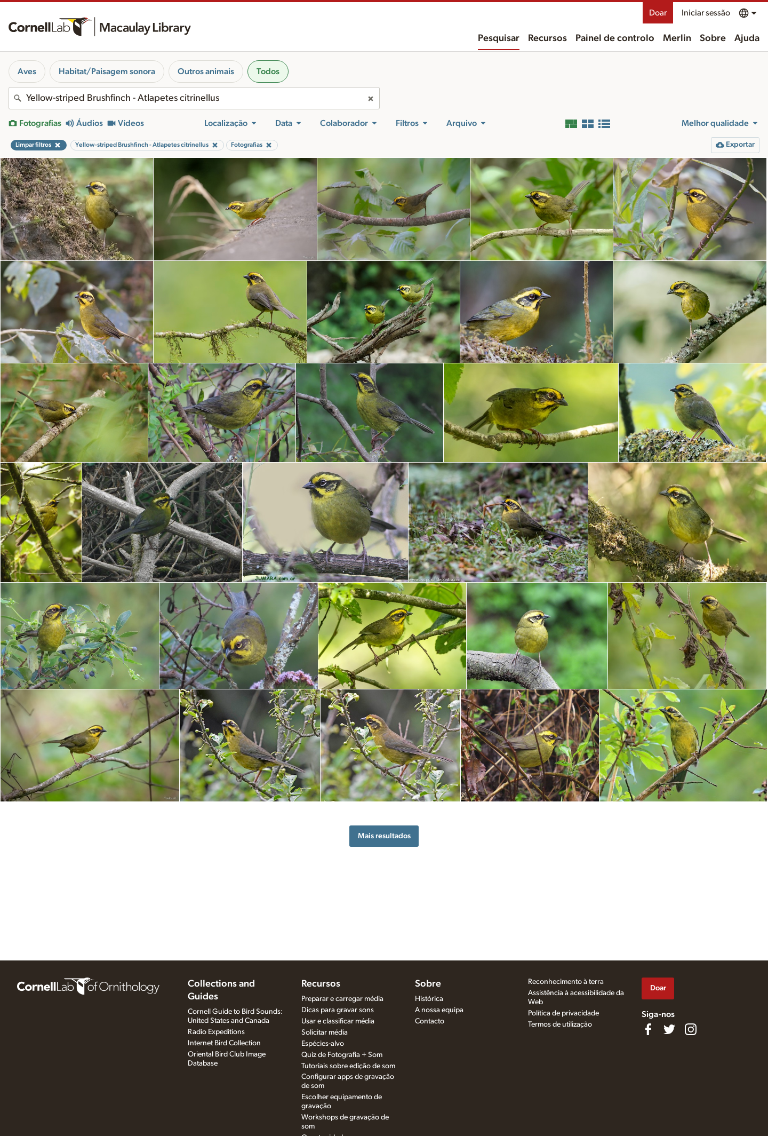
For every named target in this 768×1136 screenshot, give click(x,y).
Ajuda (746, 38)
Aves (27, 71)
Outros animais (206, 71)
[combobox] (194, 98)
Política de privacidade (563, 1013)
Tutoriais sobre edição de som (348, 1066)
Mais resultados (384, 836)
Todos (268, 71)
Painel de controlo (614, 38)
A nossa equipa (439, 1010)
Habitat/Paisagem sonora (107, 71)
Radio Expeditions (216, 1032)
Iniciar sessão (706, 13)
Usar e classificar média (337, 1021)
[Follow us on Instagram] (690, 1029)
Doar (658, 13)
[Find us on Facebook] (648, 1029)
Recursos (547, 38)
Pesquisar (498, 38)
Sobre (713, 38)
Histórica (429, 999)
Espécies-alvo (322, 1043)
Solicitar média (324, 1032)
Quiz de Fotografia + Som (341, 1055)
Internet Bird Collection (224, 1043)
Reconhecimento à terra (566, 982)
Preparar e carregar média (342, 999)
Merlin (677, 38)
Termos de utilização (560, 1024)
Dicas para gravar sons (337, 1010)
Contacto (429, 1021)
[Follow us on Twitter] (669, 1029)
